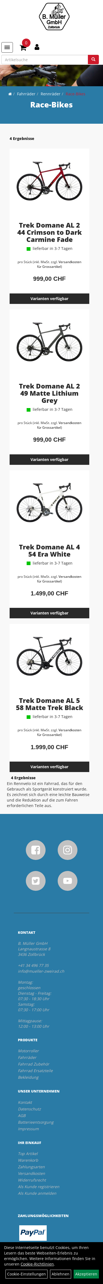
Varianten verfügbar (49, 298)
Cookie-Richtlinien (37, 1264)
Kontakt (25, 1102)
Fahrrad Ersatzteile (35, 1070)
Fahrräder (26, 93)
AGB (22, 1115)
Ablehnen (60, 1274)
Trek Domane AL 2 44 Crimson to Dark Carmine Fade (49, 232)
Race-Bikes (75, 93)
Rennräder (50, 93)
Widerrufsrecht (32, 1180)
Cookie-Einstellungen (26, 1274)
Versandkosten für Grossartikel (59, 264)
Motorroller (28, 1050)
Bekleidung (28, 1077)
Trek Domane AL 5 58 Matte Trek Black (49, 704)
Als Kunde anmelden (37, 1193)
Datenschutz (29, 1109)
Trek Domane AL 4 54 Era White (49, 550)
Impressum (28, 1128)
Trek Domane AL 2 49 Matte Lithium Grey (49, 393)
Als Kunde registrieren (38, 1186)
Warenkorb (28, 1160)
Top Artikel (28, 1153)
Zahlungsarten (31, 1166)
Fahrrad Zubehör (33, 1064)
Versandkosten (31, 1173)
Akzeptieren (86, 1274)
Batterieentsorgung (36, 1122)
